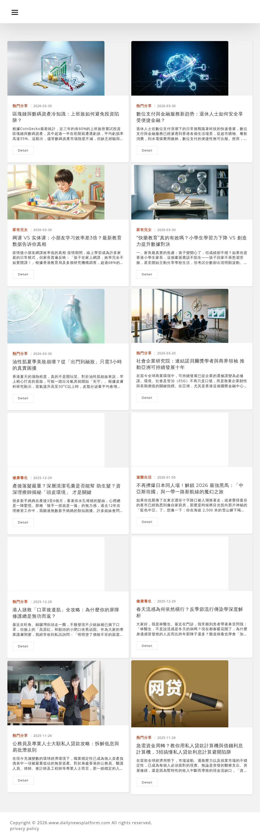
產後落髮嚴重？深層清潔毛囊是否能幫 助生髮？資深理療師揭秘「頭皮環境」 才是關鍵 (67, 486)
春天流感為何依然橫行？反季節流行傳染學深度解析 (189, 609)
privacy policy (24, 828)
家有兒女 (20, 229)
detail (23, 150)
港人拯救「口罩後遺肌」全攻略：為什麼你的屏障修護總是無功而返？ (66, 610)
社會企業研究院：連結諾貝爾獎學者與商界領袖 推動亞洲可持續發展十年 (190, 361)
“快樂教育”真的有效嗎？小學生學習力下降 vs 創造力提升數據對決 (191, 238)
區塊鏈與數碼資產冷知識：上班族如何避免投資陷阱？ (66, 114)
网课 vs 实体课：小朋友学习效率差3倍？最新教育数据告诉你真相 (67, 238)
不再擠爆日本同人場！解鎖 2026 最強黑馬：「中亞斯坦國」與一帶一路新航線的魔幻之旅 (190, 486)
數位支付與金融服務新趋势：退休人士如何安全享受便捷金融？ (189, 114)
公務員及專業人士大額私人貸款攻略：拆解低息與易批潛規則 (66, 744)
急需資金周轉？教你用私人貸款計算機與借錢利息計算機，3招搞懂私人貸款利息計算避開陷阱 (189, 746)
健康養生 (20, 477)
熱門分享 (20, 105)
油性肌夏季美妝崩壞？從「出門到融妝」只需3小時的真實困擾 (67, 362)
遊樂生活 (144, 477)
